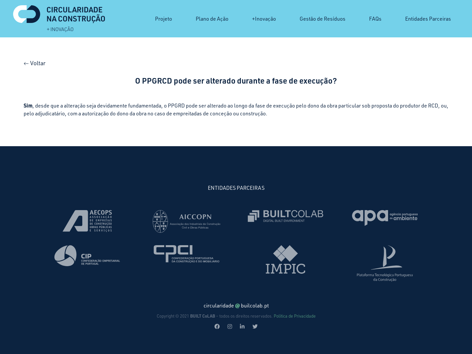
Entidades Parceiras (428, 18)
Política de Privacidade (295, 316)
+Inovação (264, 18)
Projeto (163, 18)
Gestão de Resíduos (322, 18)
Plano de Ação (212, 18)
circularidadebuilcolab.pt (236, 305)
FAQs (375, 18)
